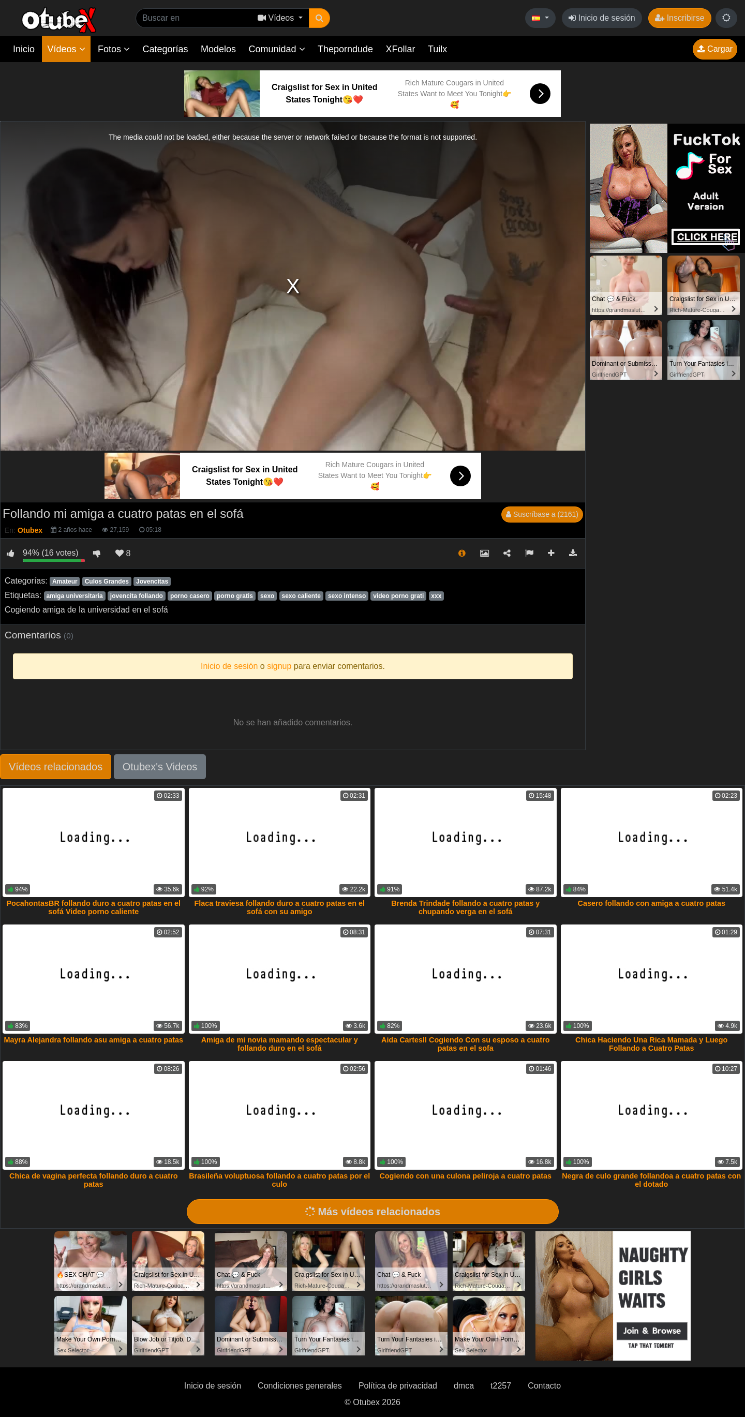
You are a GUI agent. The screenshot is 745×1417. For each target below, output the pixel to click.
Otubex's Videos (160, 766)
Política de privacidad (398, 1385)
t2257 (500, 1385)
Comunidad (276, 49)
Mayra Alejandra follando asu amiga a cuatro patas (93, 1040)
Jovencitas (152, 581)
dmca (464, 1385)
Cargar (715, 48)
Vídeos (66, 49)
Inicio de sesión (602, 17)
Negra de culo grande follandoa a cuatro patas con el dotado (651, 1180)
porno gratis (235, 596)
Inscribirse (679, 17)
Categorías (165, 49)
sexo (267, 596)
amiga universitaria (74, 596)
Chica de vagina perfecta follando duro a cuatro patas (93, 1180)
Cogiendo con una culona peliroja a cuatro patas (465, 1176)
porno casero (190, 596)
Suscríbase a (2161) (542, 514)
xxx (436, 596)
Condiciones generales (300, 1385)
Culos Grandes (107, 581)
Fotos (114, 49)
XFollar (400, 49)
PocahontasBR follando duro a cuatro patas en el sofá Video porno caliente (93, 907)
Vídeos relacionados (55, 766)
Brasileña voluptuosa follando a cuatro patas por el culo (279, 1180)
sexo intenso (347, 596)
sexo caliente (300, 596)
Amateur (65, 581)
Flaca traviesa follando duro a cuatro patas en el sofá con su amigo (280, 907)
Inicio (24, 49)
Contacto (544, 1385)
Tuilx (437, 49)
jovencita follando (136, 596)
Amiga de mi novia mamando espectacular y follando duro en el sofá (279, 1044)
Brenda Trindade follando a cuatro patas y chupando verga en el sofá (465, 907)
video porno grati (398, 596)
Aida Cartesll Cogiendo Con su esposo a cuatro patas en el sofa (465, 1044)
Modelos (218, 49)
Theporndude (345, 49)
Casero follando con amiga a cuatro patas (652, 903)
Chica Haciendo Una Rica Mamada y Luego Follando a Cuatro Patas (651, 1044)
